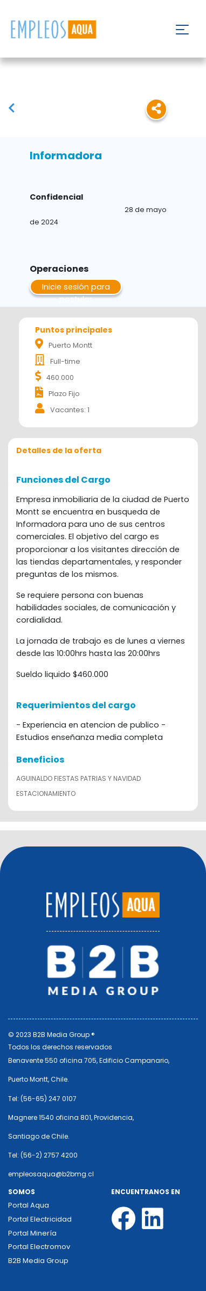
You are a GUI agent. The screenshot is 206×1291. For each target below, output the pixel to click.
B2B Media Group (38, 1260)
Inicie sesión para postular (76, 288)
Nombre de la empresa (53, 29)
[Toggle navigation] (182, 29)
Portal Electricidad (40, 1219)
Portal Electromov (39, 1246)
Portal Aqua (28, 1205)
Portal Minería (32, 1233)
